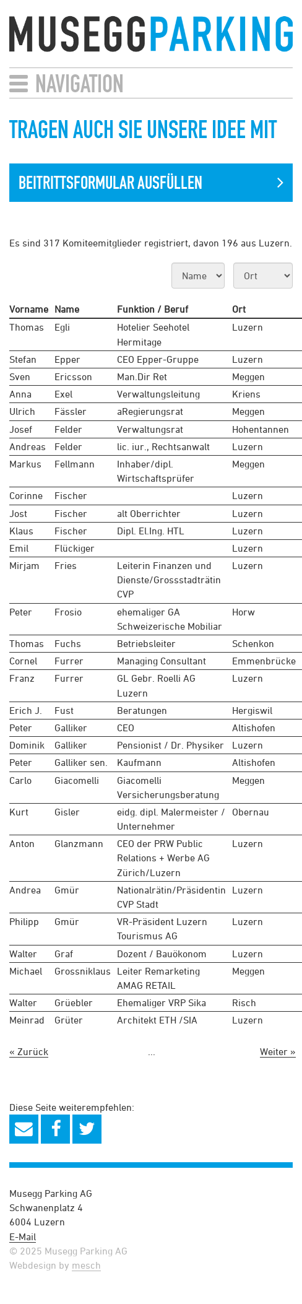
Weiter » (278, 1051)
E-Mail (22, 1236)
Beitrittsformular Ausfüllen (110, 182)
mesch (86, 1265)
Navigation (79, 83)
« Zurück (28, 1051)
